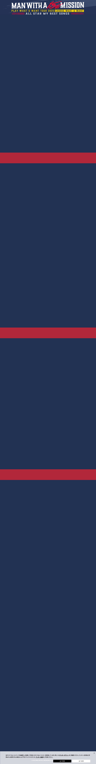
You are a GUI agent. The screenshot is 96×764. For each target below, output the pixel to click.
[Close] (94, 753)
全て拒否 (81, 761)
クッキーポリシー (64, 755)
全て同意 (62, 761)
